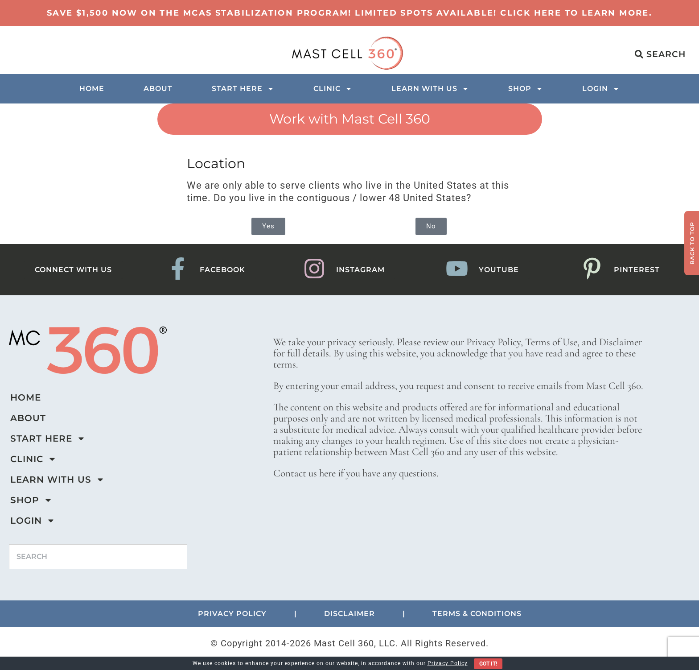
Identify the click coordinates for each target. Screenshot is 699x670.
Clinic (332, 89)
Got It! (488, 664)
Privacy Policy (448, 663)
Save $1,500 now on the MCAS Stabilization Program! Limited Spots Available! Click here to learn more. (349, 13)
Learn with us (430, 89)
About (158, 88)
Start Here (243, 89)
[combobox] (98, 556)
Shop (525, 89)
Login (601, 89)
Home (91, 88)
